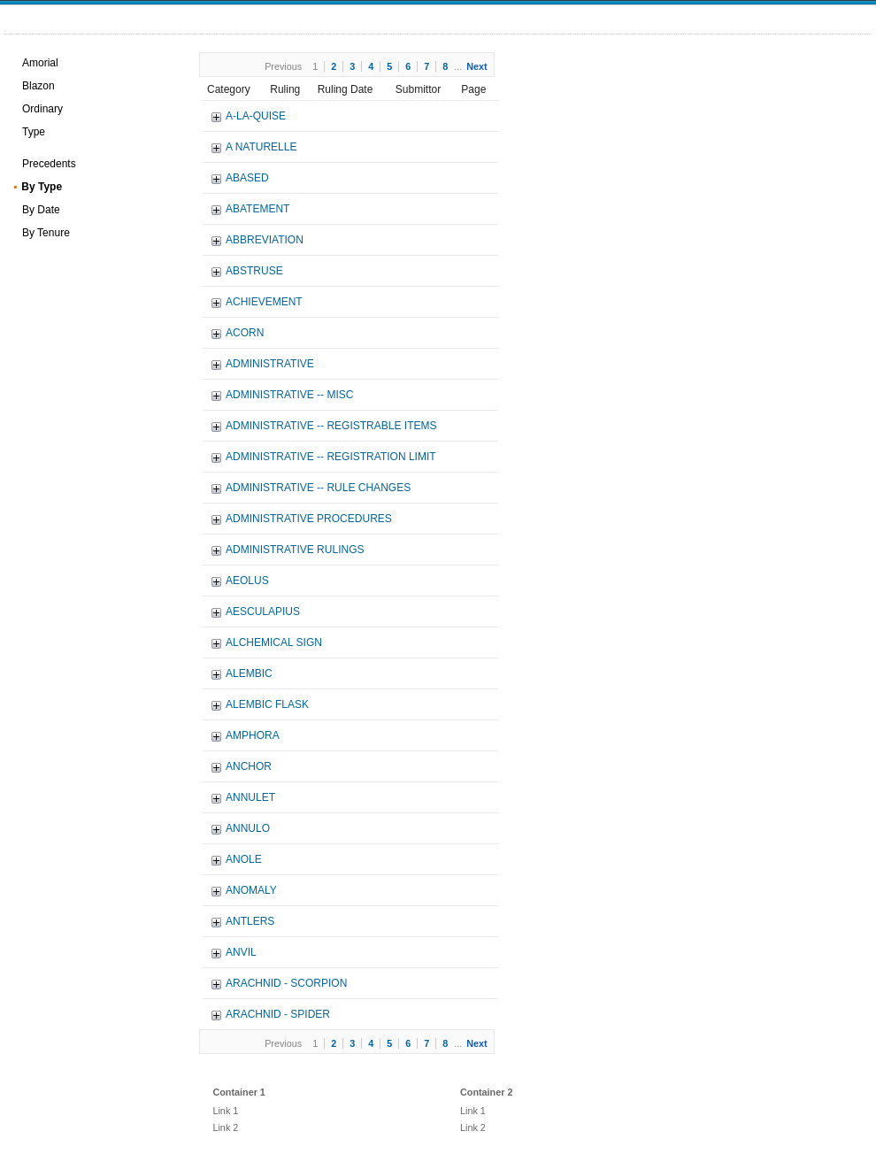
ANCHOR (249, 766)
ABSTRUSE (254, 271)
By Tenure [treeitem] (46, 233)
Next (476, 66)
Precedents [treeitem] (49, 164)
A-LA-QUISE (256, 116)
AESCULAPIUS (263, 611)
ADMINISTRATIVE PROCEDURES (309, 518)
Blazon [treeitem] (38, 86)
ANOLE (244, 859)
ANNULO (248, 828)
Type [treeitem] (33, 132)
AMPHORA (253, 735)
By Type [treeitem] (41, 187)
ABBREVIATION (265, 240)
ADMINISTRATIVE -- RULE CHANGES (318, 487)
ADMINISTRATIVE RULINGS (295, 549)
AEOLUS (247, 580)
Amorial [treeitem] (40, 63)
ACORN (245, 333)
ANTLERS (250, 921)
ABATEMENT (257, 209)
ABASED (247, 178)
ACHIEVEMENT (264, 302)
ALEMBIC (249, 673)
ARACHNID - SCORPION (286, 983)
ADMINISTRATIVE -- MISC (289, 395)
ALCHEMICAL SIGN (274, 642)
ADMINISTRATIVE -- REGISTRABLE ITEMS (331, 425)
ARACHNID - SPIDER (278, 1014)
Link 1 (225, 1110)
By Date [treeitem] (41, 210)
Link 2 (225, 1127)
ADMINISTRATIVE (270, 364)
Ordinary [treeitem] (42, 109)
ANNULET (250, 797)
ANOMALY (251, 890)
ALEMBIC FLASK (267, 704)
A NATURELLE (261, 147)
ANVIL (241, 952)
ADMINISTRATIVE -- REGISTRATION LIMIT (331, 456)
